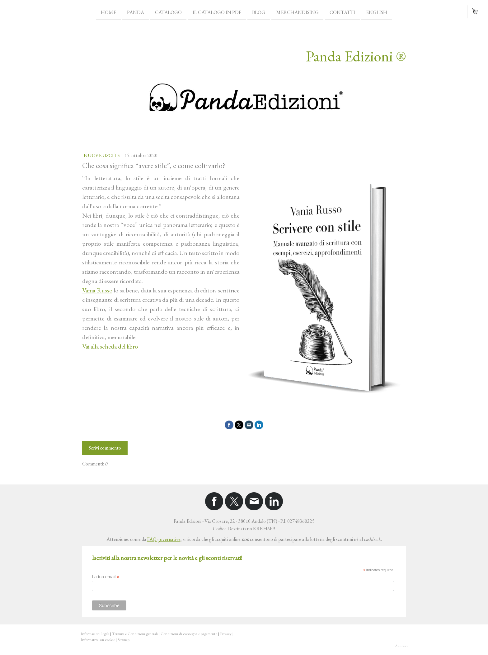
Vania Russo (97, 290)
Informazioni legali (95, 633)
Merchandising (297, 12)
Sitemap (123, 639)
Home (108, 12)
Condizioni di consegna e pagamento (189, 633)
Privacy (226, 633)
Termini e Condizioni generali (135, 633)
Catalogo (168, 12)
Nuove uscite (102, 155)
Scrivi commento (105, 448)
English (376, 12)
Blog (258, 12)
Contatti (342, 12)
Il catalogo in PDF (217, 12)
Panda (135, 12)
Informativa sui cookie (98, 639)
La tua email (105, 577)
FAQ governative (164, 539)
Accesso (401, 645)
